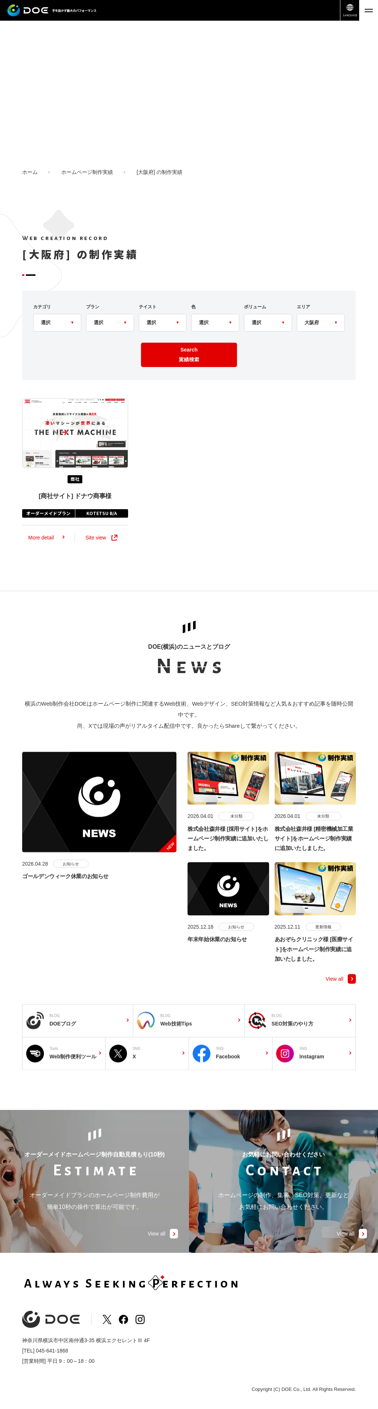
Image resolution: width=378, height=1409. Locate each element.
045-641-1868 (52, 1351)
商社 (75, 487)
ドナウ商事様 (75, 504)
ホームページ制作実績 (87, 172)
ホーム (30, 172)
